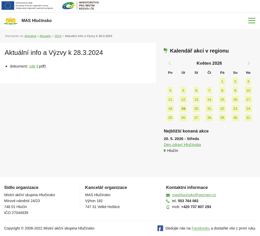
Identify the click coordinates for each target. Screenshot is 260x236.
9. (235, 90)
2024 (58, 36)
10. (248, 90)
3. (248, 81)
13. (196, 99)
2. (235, 81)
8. (222, 90)
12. (183, 99)
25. (170, 118)
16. (235, 99)
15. (222, 99)
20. (196, 108)
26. (183, 118)
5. (183, 90)
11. (170, 99)
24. (248, 108)
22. (222, 108)
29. (222, 118)
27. (196, 118)
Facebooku (201, 228)
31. (248, 118)
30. (235, 118)
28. (209, 118)
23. (235, 108)
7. (209, 90)
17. (248, 99)
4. (170, 90)
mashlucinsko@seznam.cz (194, 195)
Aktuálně (30, 36)
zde (32, 66)
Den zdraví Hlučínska (182, 144)
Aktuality (45, 36)
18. (170, 108)
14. (209, 99)
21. (209, 108)
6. (196, 90)
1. (222, 81)
